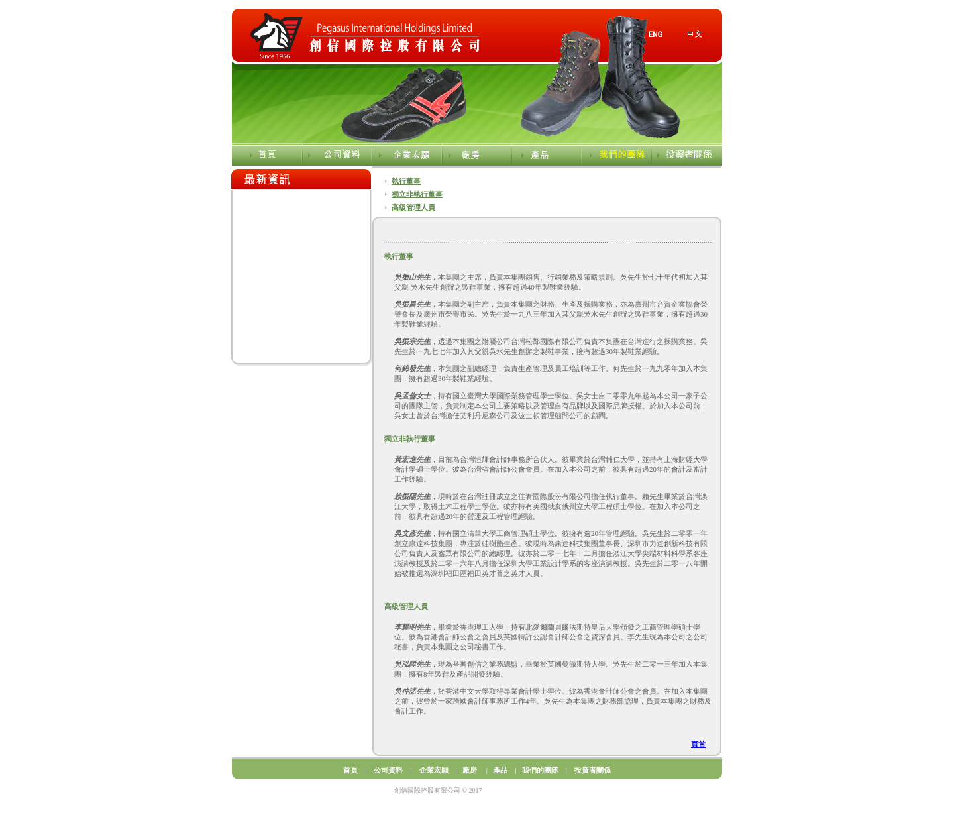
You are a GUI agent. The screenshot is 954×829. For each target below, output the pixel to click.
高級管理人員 (413, 207)
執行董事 (406, 181)
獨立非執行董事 (417, 194)
